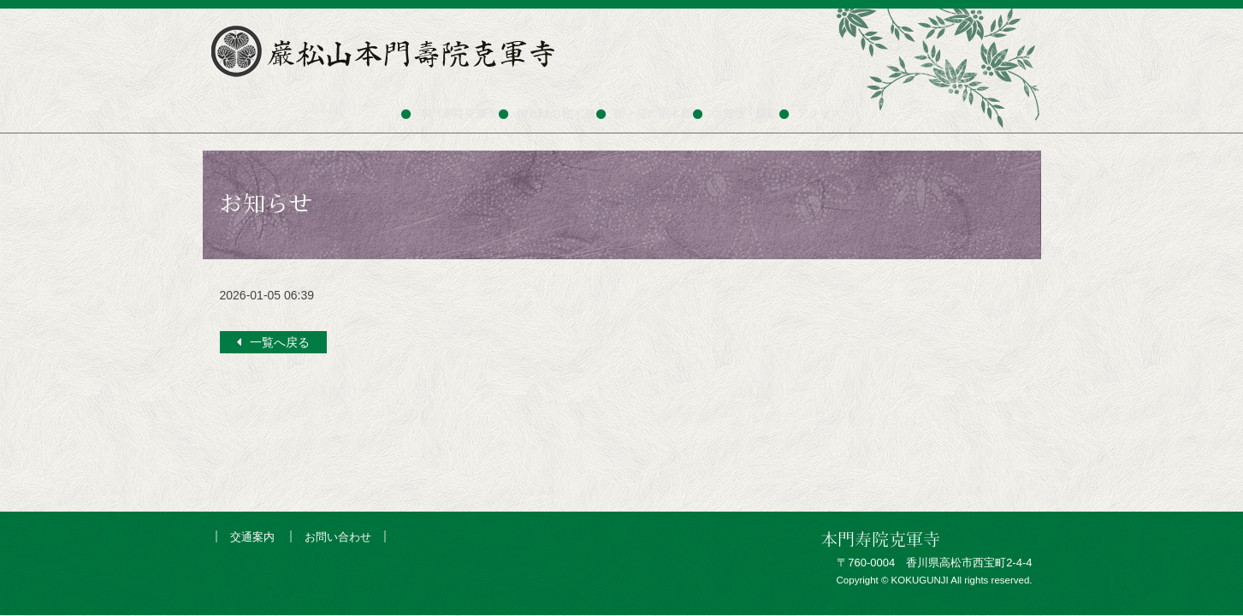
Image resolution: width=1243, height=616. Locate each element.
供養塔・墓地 (775, 106)
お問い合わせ (338, 536)
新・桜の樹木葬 (656, 106)
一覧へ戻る (280, 342)
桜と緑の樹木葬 (532, 106)
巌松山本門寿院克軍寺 (387, 51)
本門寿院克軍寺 (407, 106)
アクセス (874, 106)
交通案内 (252, 536)
